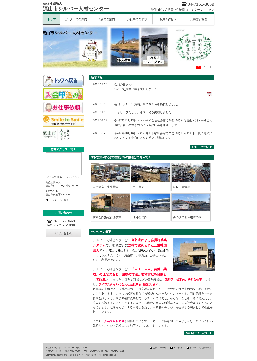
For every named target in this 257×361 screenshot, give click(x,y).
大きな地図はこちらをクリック (63, 176)
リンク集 (178, 347)
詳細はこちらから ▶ (199, 333)
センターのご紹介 (59, 200)
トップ (51, 19)
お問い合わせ (63, 233)
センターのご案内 (75, 19)
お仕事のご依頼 (137, 19)
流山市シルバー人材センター (76, 6)
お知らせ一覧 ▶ (202, 146)
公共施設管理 (198, 19)
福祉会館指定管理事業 (200, 347)
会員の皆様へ (168, 19)
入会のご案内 (106, 19)
